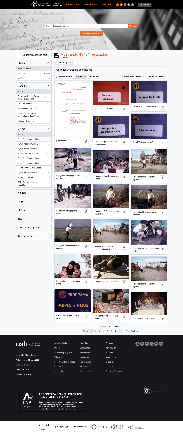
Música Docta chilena (34, 109)
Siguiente (134, 331)
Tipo (20, 218)
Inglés (34, 79)
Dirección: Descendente (156, 77)
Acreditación (111, 348)
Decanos (109, 367)
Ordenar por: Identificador (133, 77)
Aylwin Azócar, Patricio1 (34, 144)
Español (34, 74)
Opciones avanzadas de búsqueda (74, 69)
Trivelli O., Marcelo (34, 178)
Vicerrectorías (111, 357)
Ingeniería (58, 371)
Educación (58, 357)
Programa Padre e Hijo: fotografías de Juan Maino (34, 114)
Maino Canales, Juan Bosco (34, 168)
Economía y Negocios (63, 353)
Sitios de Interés (91, 4)
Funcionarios (85, 362)
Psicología (58, 367)
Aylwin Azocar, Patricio (34, 149)
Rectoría (109, 353)
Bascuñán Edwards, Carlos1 (34, 159)
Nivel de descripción (28, 227)
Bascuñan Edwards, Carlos (34, 139)
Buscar (133, 26)
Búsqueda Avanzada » (91, 33)
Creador (22, 128)
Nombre (22, 192)
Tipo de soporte (26, 236)
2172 (125, 331)
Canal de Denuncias (114, 371)
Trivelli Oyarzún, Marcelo (34, 154)
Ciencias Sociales (61, 343)
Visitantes (84, 367)
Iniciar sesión (144, 5)
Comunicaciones (87, 371)
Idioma (21, 63)
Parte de (22, 86)
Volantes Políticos (34, 104)
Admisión (84, 343)
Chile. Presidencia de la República (34, 183)
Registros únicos (34, 69)
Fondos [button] (106, 4)
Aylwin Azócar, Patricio (34, 173)
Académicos (85, 357)
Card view (80, 77)
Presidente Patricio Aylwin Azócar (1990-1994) (34, 97)
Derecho (57, 348)
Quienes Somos (73, 4)
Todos (20, 91)
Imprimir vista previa (64, 77)
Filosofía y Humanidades (64, 362)
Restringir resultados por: (34, 55)
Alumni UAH (85, 353)
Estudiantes (85, 348)
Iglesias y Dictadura (34, 121)
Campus (109, 343)
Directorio (110, 362)
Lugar (21, 201)
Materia (22, 210)
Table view (92, 77)
